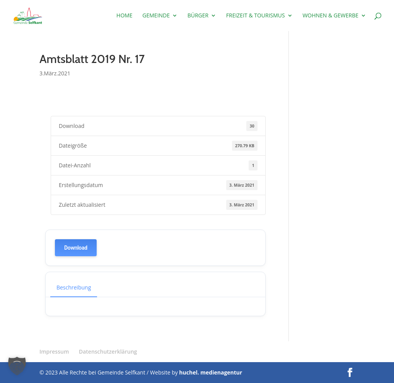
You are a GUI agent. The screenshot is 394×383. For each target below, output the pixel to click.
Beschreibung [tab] (73, 287)
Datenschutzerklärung (108, 351)
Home (124, 16)
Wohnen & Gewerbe (330, 16)
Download (75, 248)
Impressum (54, 351)
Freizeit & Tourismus (255, 16)
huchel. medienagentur (210, 372)
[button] (17, 366)
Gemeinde (156, 16)
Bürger (198, 16)
